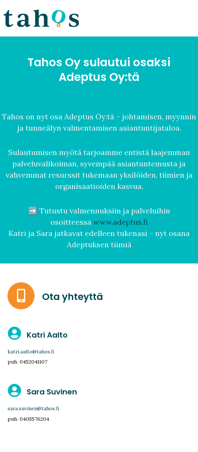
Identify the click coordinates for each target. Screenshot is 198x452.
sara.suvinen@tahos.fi (33, 408)
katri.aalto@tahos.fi (31, 351)
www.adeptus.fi (120, 222)
